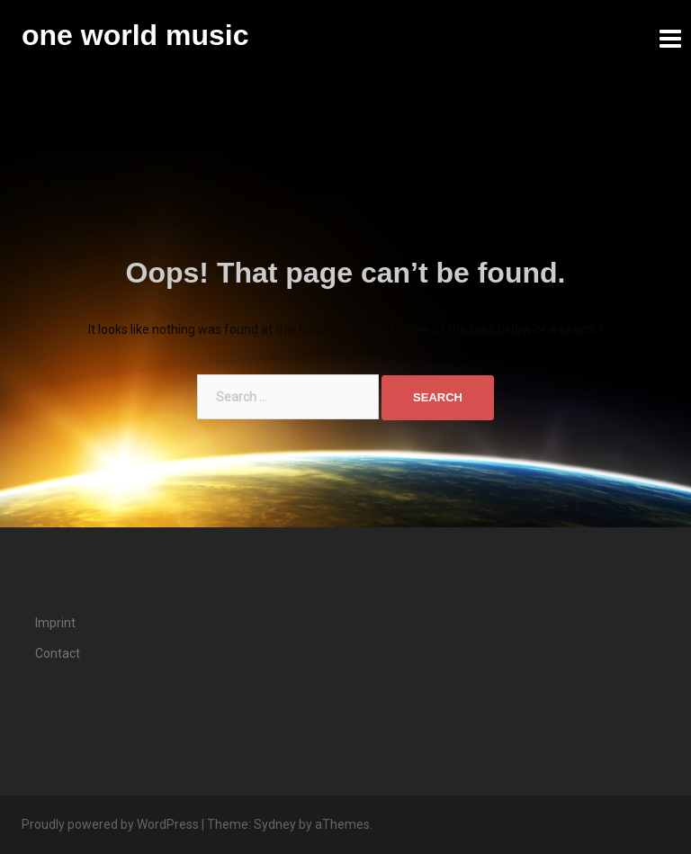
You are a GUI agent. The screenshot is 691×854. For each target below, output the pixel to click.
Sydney (275, 824)
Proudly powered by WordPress (110, 824)
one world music (135, 35)
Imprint (55, 623)
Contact (57, 653)
